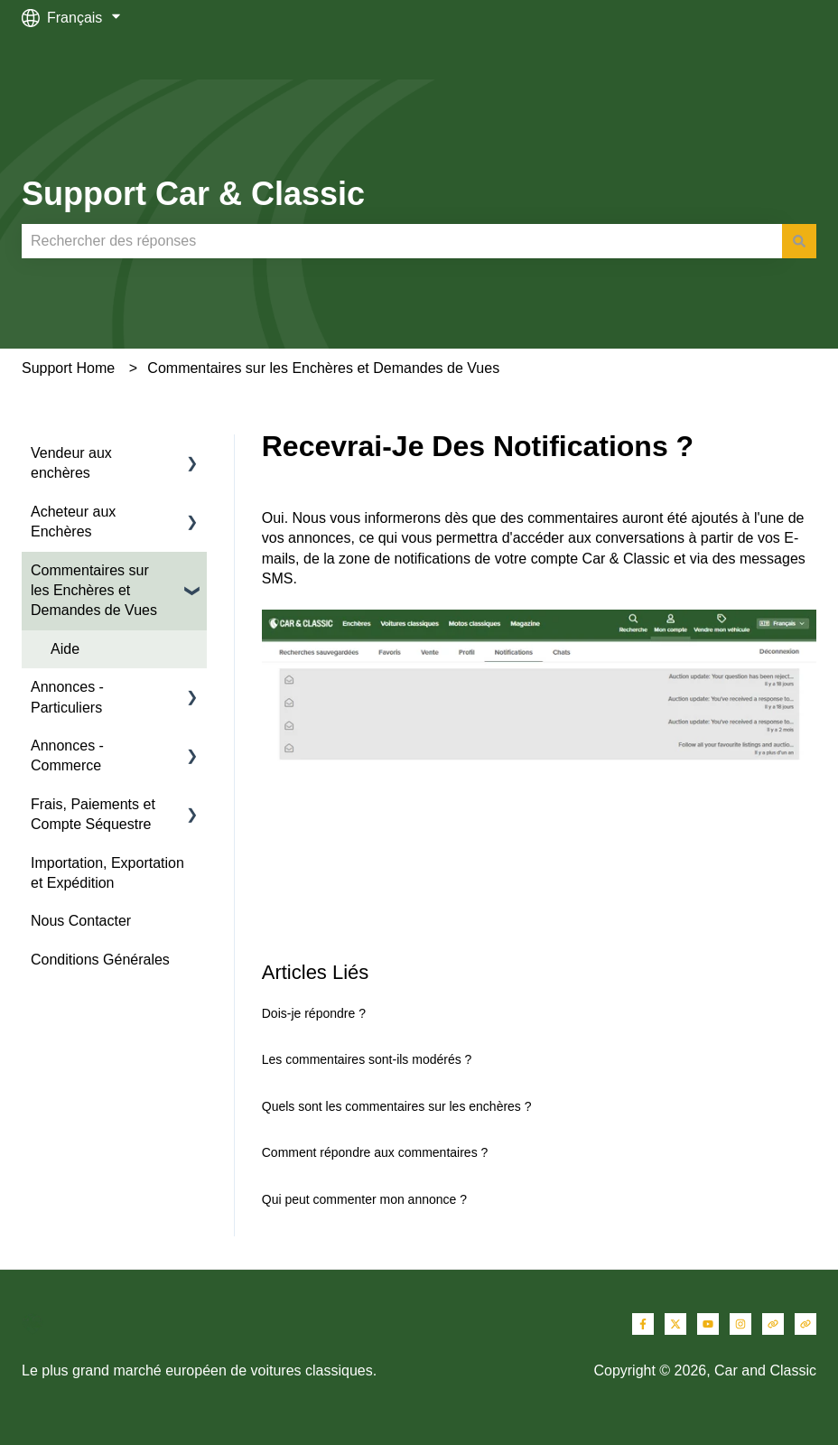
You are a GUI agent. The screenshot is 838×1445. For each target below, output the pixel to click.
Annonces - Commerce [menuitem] (67, 755)
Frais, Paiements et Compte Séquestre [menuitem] (93, 814)
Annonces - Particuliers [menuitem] (67, 696)
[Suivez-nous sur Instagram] (740, 1324)
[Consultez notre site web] (773, 1324)
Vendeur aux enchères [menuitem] (71, 462)
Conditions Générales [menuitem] (100, 959)
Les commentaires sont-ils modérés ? (367, 1059)
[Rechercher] (799, 241)
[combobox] (402, 241)
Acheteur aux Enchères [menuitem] (73, 521)
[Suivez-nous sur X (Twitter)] (675, 1324)
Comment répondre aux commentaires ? (375, 1152)
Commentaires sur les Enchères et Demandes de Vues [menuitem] (94, 591)
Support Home (68, 368)
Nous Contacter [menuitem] (81, 920)
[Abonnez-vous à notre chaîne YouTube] (708, 1324)
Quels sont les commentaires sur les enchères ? (397, 1106)
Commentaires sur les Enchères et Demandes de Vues (323, 368)
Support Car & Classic (193, 193)
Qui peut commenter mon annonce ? (364, 1199)
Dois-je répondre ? (314, 1013)
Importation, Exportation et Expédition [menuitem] (107, 872)
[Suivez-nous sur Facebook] (643, 1324)
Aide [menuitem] (65, 649)
